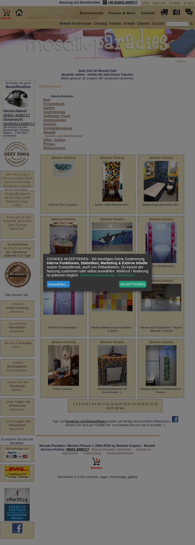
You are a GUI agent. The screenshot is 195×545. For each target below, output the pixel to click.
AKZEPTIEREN (132, 284)
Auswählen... (58, 284)
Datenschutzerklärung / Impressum (107, 275)
